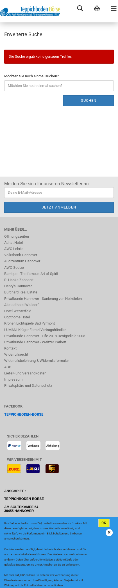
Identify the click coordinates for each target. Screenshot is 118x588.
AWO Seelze (14, 267)
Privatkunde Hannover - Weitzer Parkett (35, 342)
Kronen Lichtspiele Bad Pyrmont (29, 323)
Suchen (88, 100)
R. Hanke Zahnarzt (18, 280)
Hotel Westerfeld (17, 311)
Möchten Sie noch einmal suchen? (31, 76)
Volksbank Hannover (20, 255)
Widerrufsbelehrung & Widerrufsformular (36, 360)
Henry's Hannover (18, 286)
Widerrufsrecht (16, 354)
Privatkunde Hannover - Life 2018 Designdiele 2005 (44, 336)
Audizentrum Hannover (22, 261)
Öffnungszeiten (16, 236)
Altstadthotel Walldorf (21, 305)
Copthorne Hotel (17, 317)
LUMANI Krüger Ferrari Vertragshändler (35, 330)
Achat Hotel (13, 242)
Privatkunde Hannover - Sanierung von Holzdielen (43, 299)
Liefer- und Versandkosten (25, 373)
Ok (103, 523)
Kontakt (10, 348)
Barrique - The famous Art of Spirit (31, 274)
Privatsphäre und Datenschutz (28, 385)
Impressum (13, 379)
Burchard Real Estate (20, 292)
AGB (7, 367)
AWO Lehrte (13, 249)
